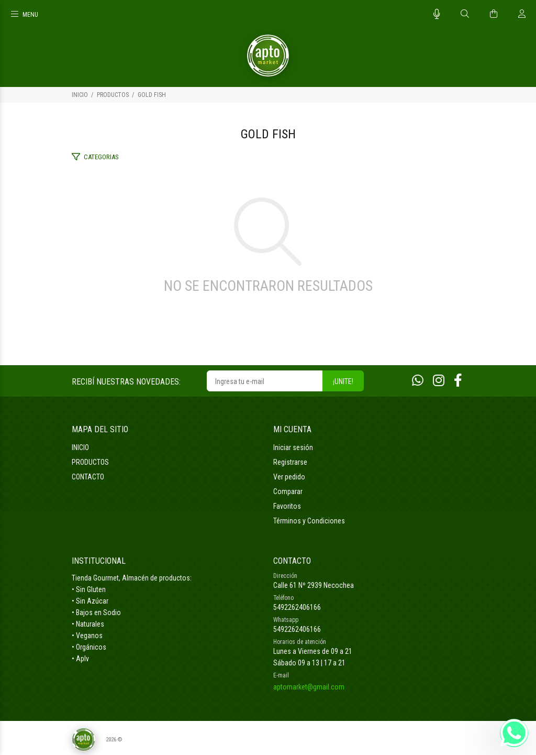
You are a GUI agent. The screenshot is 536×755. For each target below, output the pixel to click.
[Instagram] (438, 380)
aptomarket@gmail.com (308, 687)
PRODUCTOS (113, 95)
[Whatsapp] (418, 380)
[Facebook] (458, 380)
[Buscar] (464, 14)
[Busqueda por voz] (437, 14)
